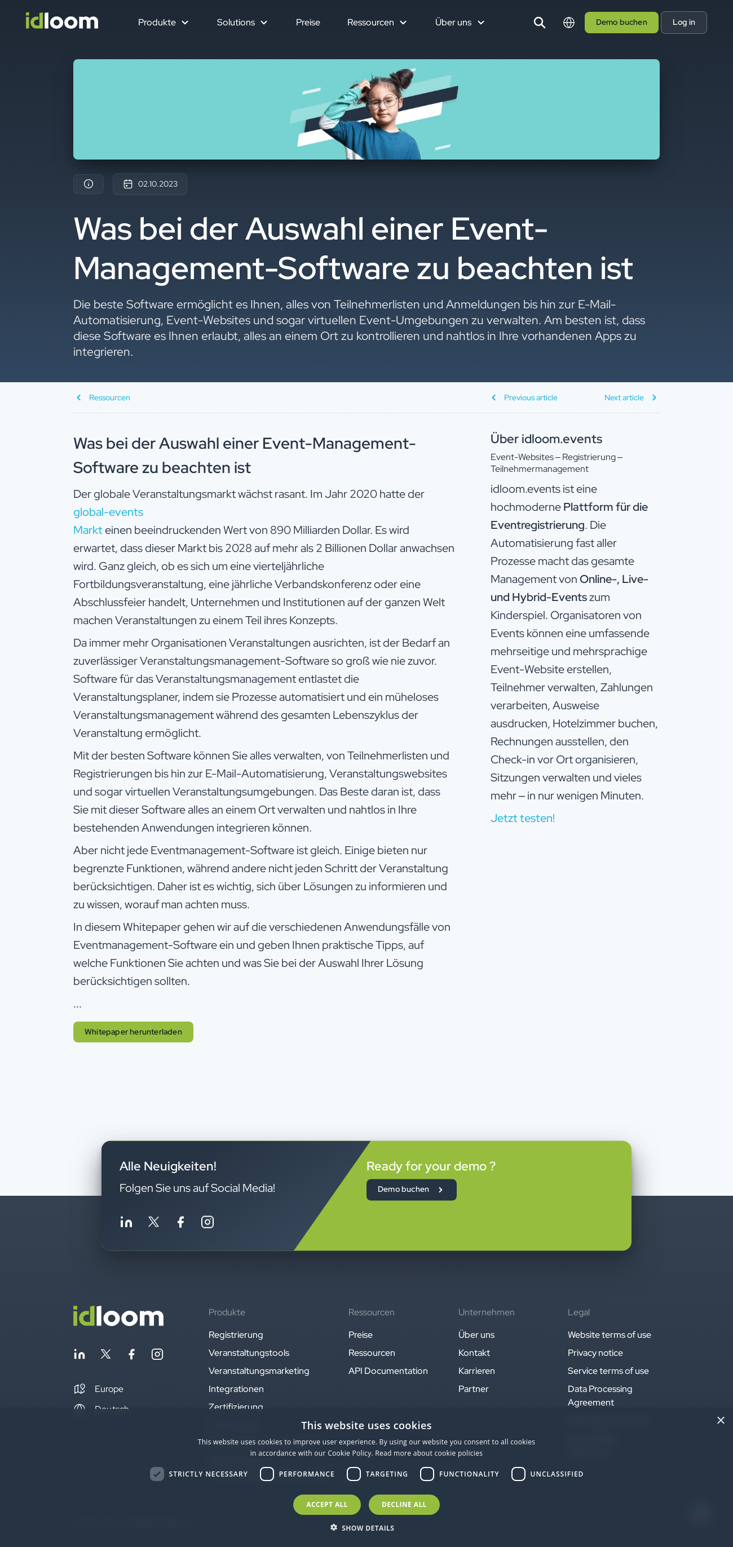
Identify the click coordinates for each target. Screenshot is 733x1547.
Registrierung (236, 1335)
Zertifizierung (236, 1407)
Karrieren (476, 1371)
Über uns (476, 1335)
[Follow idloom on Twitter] (153, 1224)
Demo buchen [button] (621, 22)
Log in (684, 22)
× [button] (720, 1421)
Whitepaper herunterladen (133, 1032)
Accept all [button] (327, 1504)
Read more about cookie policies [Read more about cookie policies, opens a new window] (429, 1453)
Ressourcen (371, 1353)
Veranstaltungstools (249, 1353)
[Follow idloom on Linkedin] (126, 1224)
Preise (308, 22)
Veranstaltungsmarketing (259, 1371)
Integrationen (236, 1389)
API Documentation (388, 1371)
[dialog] (366, 1478)
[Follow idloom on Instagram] (207, 1224)
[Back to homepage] (118, 1323)
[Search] (539, 22)
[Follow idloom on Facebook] (180, 1224)
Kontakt (474, 1353)
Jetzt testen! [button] (523, 818)
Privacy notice (595, 1353)
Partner (473, 1389)
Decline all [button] (404, 1504)
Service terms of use (608, 1371)
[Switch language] (568, 22)
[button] (98, 1389)
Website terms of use (609, 1335)
